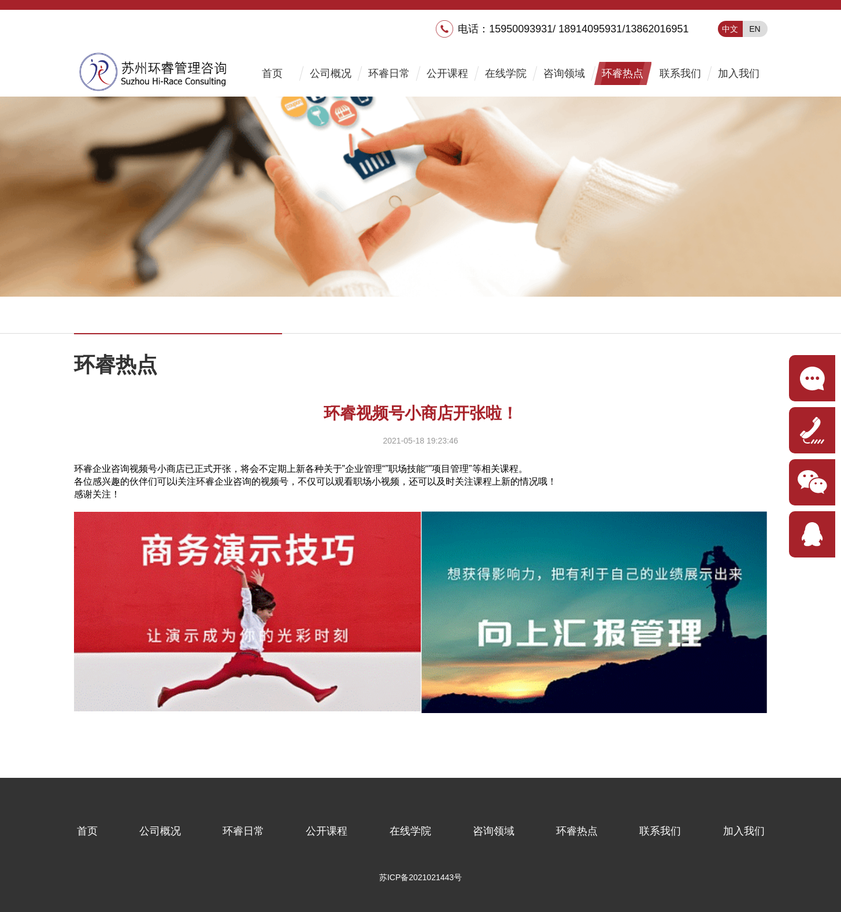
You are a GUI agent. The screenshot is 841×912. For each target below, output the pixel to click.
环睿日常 (389, 73)
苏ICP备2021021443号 (420, 877)
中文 (730, 29)
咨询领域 (564, 73)
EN (754, 29)
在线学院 (506, 73)
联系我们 (680, 73)
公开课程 (447, 73)
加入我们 (739, 73)
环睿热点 (622, 73)
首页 (272, 73)
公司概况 (330, 73)
